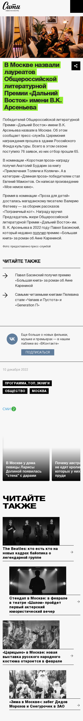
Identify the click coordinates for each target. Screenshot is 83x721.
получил (39, 233)
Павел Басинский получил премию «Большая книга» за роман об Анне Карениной (44, 280)
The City (12, 6)
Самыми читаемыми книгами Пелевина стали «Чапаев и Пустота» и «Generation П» (47, 300)
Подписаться (38, 352)
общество (15, 391)
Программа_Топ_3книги (27, 383)
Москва (39, 391)
